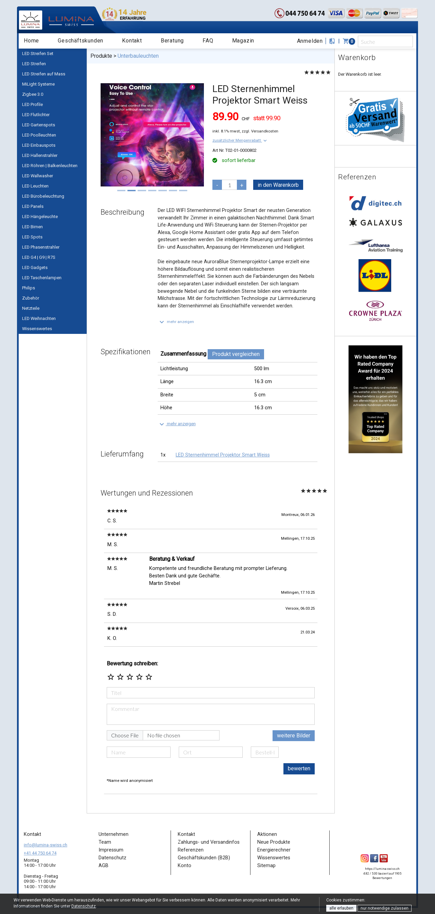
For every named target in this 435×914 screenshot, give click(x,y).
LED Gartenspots (38, 124)
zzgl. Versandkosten (260, 131)
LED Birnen (32, 226)
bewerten (299, 768)
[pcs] (229, 185)
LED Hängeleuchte (40, 216)
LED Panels (33, 206)
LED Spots (32, 236)
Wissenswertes (37, 328)
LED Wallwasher (37, 175)
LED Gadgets (35, 267)
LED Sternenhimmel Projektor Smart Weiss (223, 455)
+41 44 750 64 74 (40, 853)
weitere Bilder (293, 735)
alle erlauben (341, 908)
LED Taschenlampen (42, 277)
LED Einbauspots (38, 145)
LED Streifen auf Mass (43, 73)
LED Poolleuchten (39, 135)
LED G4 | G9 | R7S (38, 257)
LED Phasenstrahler (40, 247)
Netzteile (30, 308)
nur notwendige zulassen (384, 908)
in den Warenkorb (278, 185)
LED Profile (32, 104)
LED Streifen (34, 63)
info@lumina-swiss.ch (45, 844)
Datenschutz (83, 906)
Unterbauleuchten (138, 56)
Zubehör (30, 298)
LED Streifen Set (37, 53)
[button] (240, 140)
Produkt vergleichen (236, 354)
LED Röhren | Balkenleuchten (49, 165)
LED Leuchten (35, 186)
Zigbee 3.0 (32, 94)
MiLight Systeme (38, 84)
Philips (28, 287)
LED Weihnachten (39, 318)
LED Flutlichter (36, 114)
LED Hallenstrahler (39, 155)
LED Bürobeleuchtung (43, 196)
